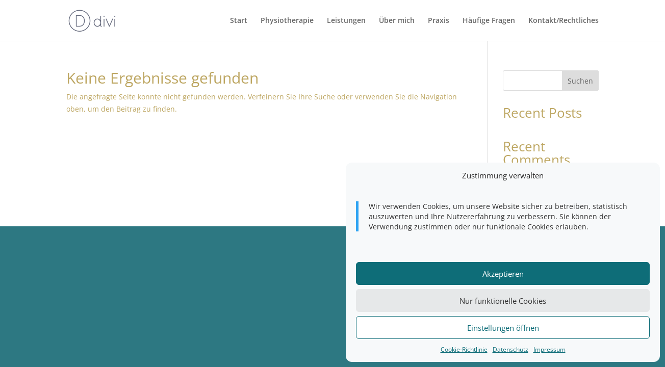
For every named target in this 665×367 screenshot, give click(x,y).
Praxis (438, 21)
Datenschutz (510, 349)
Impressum (549, 349)
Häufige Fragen (489, 21)
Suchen (580, 81)
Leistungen (346, 21)
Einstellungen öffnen (503, 328)
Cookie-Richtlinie (464, 349)
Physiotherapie (287, 21)
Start (238, 21)
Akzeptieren (503, 274)
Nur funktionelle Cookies (502, 301)
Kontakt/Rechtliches (563, 21)
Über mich (397, 21)
